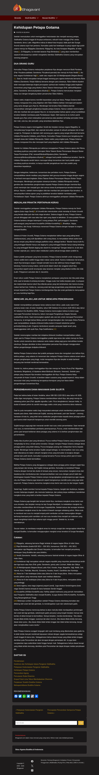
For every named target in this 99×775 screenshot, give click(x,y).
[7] (44, 157)
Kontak (81, 762)
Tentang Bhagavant (53, 760)
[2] (60, 52)
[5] (15, 79)
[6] (49, 91)
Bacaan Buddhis (50, 17)
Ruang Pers (61, 762)
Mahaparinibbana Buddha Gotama (27, 685)
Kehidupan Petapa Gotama (24, 670)
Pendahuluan (19, 661)
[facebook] (32, 761)
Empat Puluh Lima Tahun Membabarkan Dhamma (33, 679)
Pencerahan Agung (21, 673)
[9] (61, 223)
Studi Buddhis (32, 17)
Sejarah (26, 32)
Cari (80, 723)
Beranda (17, 18)
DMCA (76, 762)
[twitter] (32, 766)
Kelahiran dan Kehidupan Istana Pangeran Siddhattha (34, 664)
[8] (35, 211)
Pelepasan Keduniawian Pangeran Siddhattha (31, 667)
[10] (54, 329)
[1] (19, 52)
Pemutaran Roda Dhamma (24, 676)
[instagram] (32, 770)
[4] (37, 76)
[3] (79, 72)
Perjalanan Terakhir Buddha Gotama (28, 682)
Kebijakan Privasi (65, 760)
